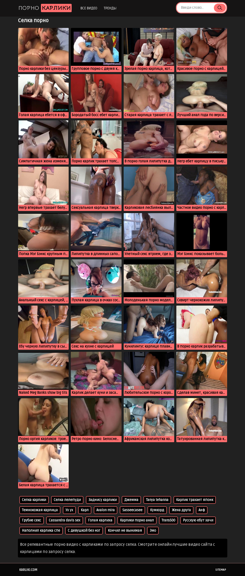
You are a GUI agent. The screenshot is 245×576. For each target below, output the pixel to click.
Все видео (88, 8)
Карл (85, 510)
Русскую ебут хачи (198, 520)
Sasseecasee (132, 510)
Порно (45, 8)
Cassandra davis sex (64, 520)
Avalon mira (105, 510)
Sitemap (220, 570)
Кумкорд (157, 510)
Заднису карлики (102, 500)
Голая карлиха (100, 520)
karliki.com (28, 570)
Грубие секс (31, 520)
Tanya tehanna (157, 500)
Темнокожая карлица (40, 510)
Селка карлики (34, 500)
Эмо (153, 530)
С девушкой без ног (84, 530)
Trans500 (168, 520)
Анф (202, 510)
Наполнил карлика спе (41, 530)
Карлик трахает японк (194, 500)
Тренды (110, 8)
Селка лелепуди (67, 500)
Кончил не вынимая (125, 530)
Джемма (131, 500)
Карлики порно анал (137, 520)
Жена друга (181, 510)
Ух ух (69, 510)
